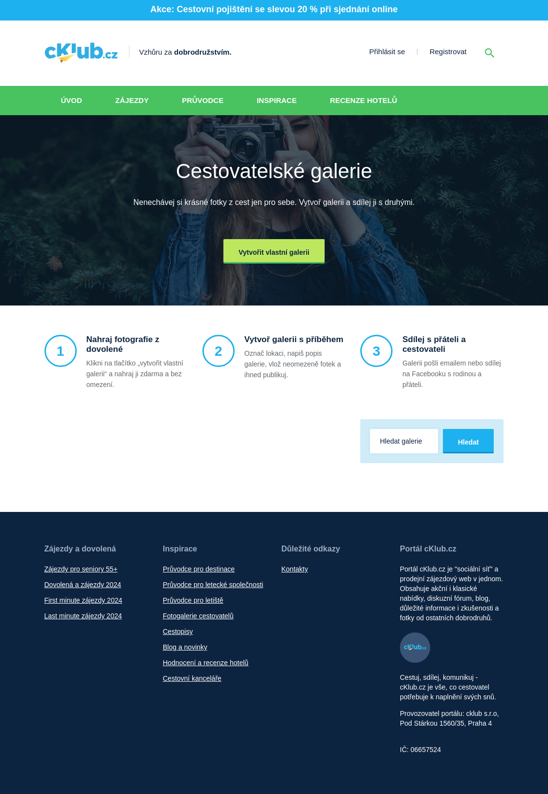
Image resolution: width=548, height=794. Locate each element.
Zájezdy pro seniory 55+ (81, 569)
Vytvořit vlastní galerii (274, 252)
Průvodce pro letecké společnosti (213, 585)
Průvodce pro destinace (199, 569)
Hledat (468, 442)
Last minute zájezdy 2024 (83, 616)
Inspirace (277, 100)
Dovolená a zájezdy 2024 (82, 585)
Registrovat (448, 51)
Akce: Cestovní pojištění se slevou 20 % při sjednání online (273, 9)
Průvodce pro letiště (193, 600)
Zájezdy (132, 100)
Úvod (71, 100)
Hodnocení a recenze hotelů (205, 663)
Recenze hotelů (363, 100)
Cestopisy (178, 631)
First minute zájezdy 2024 (83, 600)
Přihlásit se (387, 51)
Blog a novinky (185, 647)
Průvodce (202, 100)
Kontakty (295, 569)
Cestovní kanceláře (192, 678)
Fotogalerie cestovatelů (198, 616)
